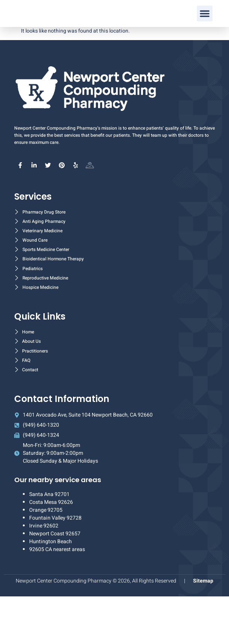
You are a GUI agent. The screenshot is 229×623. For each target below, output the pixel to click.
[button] (205, 27)
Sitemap (203, 607)
